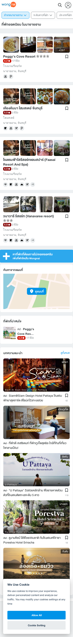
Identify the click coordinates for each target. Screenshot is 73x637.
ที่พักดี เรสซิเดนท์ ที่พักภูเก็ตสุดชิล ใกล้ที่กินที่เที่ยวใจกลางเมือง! (34, 443)
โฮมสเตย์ (8, 117)
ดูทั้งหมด (65, 351)
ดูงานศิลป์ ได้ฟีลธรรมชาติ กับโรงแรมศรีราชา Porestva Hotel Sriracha (32, 538)
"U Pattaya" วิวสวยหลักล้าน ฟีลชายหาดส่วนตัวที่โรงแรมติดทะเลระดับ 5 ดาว (32, 491)
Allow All (37, 615)
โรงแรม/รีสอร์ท (12, 66)
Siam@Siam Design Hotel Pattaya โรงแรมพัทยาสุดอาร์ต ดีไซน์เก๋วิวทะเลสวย (32, 396)
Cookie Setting (36, 625)
